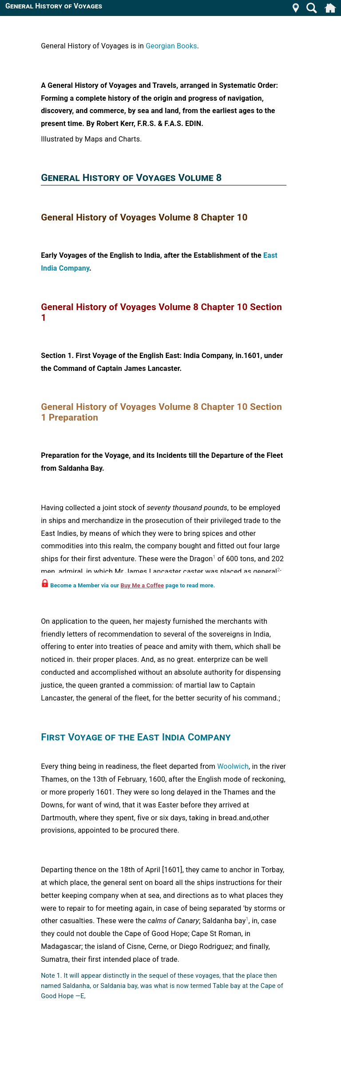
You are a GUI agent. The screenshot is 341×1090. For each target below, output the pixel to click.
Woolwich (233, 766)
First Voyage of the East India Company (136, 737)
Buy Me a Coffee (142, 585)
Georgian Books (171, 46)
